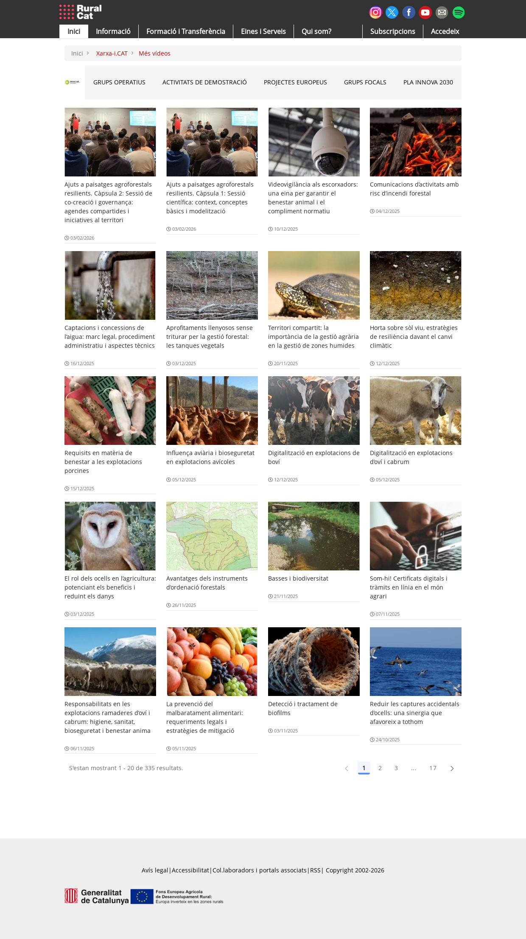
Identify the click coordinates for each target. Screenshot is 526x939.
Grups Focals (365, 82)
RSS (315, 870)
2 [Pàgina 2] (380, 768)
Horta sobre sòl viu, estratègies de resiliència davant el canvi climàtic (414, 336)
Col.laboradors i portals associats (260, 870)
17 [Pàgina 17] (432, 768)
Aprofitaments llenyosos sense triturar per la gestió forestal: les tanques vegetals (209, 336)
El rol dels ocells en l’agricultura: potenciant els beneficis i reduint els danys (110, 587)
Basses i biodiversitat (298, 578)
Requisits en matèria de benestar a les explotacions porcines (103, 462)
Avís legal (155, 870)
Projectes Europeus (295, 82)
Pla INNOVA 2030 (428, 82)
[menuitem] (186, 31)
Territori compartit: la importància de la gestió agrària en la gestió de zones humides (313, 336)
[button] (74, 31)
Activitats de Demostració (204, 82)
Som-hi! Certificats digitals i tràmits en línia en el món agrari (409, 587)
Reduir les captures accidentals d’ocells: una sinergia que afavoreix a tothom (414, 713)
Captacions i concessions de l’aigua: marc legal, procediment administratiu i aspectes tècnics (109, 336)
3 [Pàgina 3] (396, 768)
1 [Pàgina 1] (364, 768)
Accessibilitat (190, 870)
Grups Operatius (119, 82)
